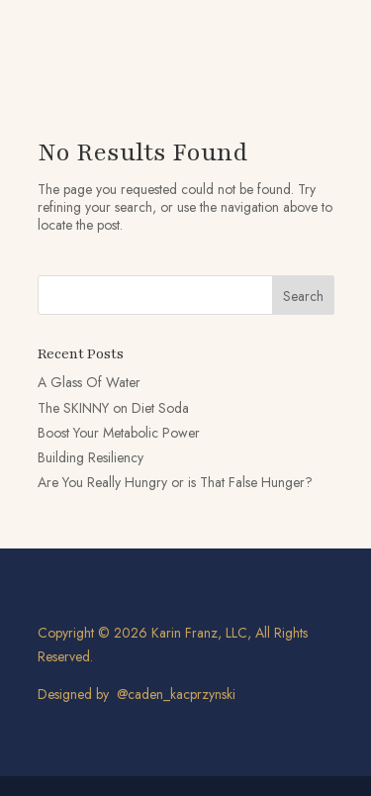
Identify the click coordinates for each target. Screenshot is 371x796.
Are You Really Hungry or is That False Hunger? (175, 482)
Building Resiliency (90, 457)
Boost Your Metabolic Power (119, 433)
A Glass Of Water (89, 382)
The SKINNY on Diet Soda (113, 408)
